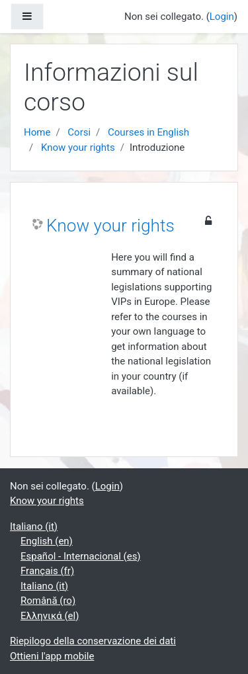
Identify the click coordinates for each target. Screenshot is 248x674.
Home (37, 132)
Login (222, 16)
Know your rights (78, 147)
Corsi (79, 132)
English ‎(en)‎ (47, 541)
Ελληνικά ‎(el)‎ (50, 616)
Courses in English (148, 132)
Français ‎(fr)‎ (47, 571)
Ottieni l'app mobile (52, 656)
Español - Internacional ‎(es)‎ (81, 556)
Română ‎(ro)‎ (48, 601)
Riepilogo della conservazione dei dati (93, 641)
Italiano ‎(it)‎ (34, 526)
